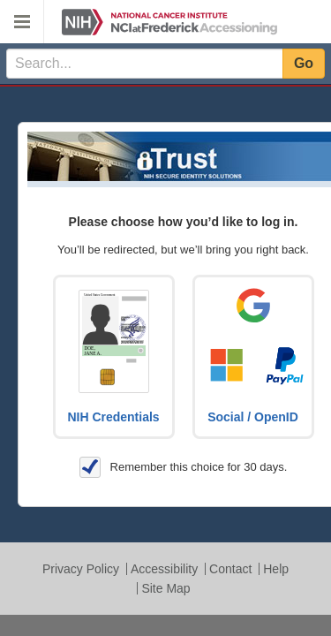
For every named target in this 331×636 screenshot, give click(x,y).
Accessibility (164, 569)
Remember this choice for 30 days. (183, 467)
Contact (230, 569)
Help (276, 569)
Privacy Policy (80, 569)
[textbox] (144, 64)
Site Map (165, 588)
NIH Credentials (113, 417)
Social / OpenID (252, 417)
